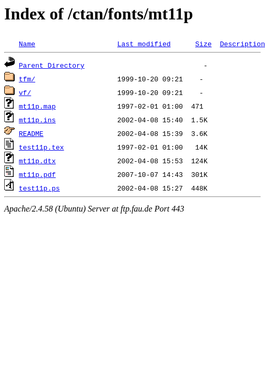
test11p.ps (39, 188)
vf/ (25, 92)
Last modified (143, 43)
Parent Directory (52, 65)
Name (27, 43)
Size (203, 43)
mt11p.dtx (37, 160)
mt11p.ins (37, 119)
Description (242, 43)
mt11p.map (37, 106)
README (31, 133)
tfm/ (27, 78)
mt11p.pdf (37, 174)
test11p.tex (41, 147)
